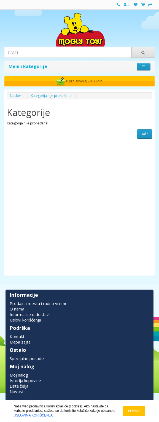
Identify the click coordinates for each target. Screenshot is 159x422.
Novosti (17, 391)
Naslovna (17, 95)
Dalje (145, 134)
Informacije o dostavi (30, 314)
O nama (17, 309)
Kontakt (17, 336)
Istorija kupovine (25, 380)
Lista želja (19, 386)
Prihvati (134, 411)
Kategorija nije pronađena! (51, 95)
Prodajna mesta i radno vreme (39, 303)
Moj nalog (19, 375)
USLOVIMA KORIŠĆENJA (33, 415)
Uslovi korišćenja (25, 320)
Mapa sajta (20, 342)
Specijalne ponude (27, 358)
